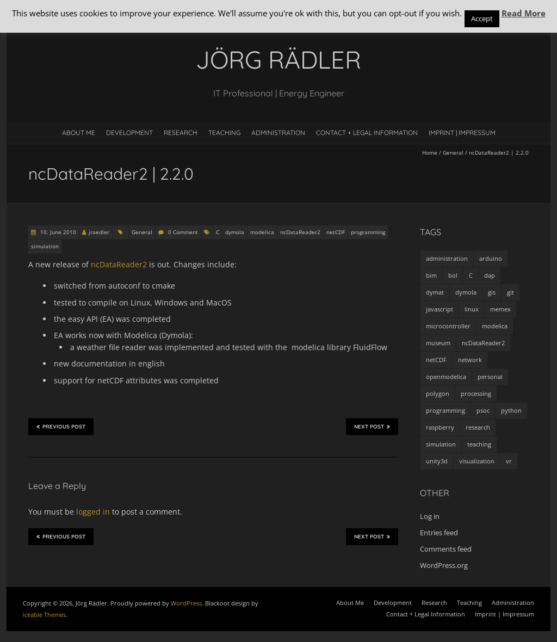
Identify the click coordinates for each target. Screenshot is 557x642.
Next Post (372, 426)
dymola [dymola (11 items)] (465, 292)
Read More (524, 13)
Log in (430, 516)
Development (129, 133)
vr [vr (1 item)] (509, 461)
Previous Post (60, 426)
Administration (278, 133)
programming (368, 232)
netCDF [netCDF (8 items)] (436, 360)
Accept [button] (482, 18)
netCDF (335, 232)
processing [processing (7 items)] (476, 393)
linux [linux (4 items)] (472, 309)
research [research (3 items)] (478, 427)
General (453, 152)
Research (180, 133)
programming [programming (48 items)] (445, 410)
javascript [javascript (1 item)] (439, 309)
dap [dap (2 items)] (489, 275)
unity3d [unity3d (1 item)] (437, 461)
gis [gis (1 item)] (492, 292)
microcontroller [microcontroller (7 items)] (448, 326)
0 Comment (183, 232)
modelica (262, 232)
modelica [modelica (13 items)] (495, 326)
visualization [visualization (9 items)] (476, 461)
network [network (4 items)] (470, 360)
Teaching (224, 133)
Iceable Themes (44, 614)
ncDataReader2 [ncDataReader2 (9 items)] (483, 343)
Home (429, 152)
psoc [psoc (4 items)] (483, 410)
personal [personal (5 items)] (490, 376)
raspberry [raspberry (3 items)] (440, 427)
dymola (234, 232)
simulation (45, 246)
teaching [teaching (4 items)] (479, 444)
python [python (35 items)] (511, 410)
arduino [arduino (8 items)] (490, 258)
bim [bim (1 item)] (431, 275)
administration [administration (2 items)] (447, 258)
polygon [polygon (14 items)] (437, 393)
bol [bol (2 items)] (452, 275)
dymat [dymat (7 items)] (435, 292)
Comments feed (446, 549)
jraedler (99, 232)
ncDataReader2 (300, 232)
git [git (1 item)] (510, 292)
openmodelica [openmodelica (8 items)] (446, 376)
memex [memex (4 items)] (500, 309)
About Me (78, 133)
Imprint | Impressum (462, 133)
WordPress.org (444, 565)
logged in (93, 511)
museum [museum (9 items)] (438, 343)
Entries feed (439, 532)
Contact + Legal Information (367, 133)
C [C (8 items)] (471, 275)
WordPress (186, 603)
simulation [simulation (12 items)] (441, 444)
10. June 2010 (57, 232)
